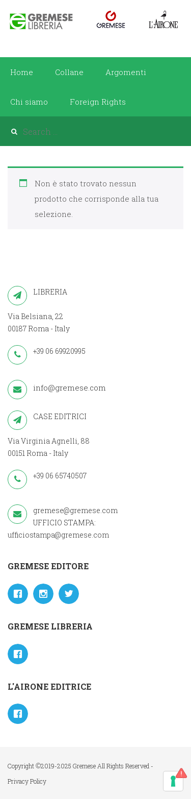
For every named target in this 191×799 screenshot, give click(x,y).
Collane (69, 72)
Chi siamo (29, 101)
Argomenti (125, 72)
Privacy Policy (27, 781)
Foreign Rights (98, 101)
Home (21, 72)
